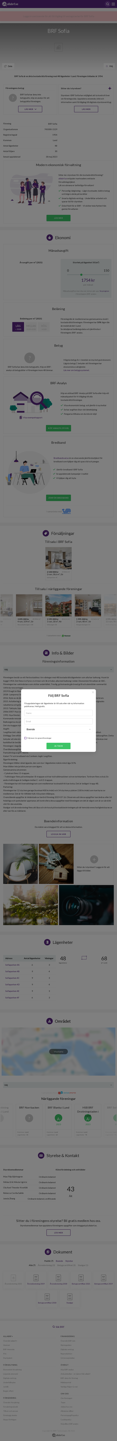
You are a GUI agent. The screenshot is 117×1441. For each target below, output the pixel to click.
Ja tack (58, 746)
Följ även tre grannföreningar (39, 738)
